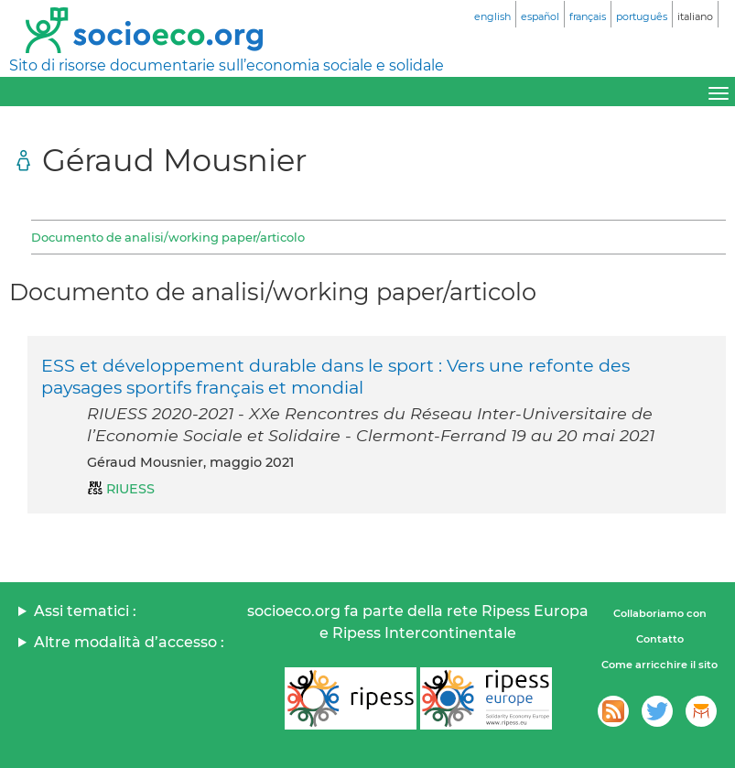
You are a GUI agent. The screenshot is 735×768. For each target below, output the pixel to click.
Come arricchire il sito (659, 664)
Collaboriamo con (660, 613)
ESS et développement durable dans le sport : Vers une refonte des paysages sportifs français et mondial (335, 376)
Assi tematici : (85, 611)
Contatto (660, 639)
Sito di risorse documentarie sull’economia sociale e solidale (226, 65)
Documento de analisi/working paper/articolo (168, 237)
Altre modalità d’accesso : (129, 642)
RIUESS (130, 489)
